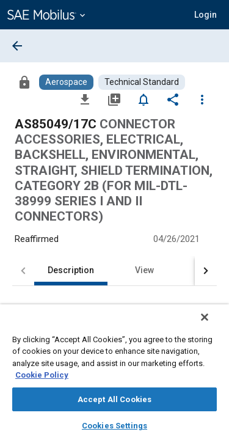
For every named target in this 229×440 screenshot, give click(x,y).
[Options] (202, 99)
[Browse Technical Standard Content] (141, 82)
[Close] (213, 325)
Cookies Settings (114, 425)
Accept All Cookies (114, 399)
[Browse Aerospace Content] (66, 82)
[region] (114, 376)
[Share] (173, 99)
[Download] (85, 99)
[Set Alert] (143, 99)
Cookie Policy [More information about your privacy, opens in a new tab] (41, 375)
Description (71, 270)
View (144, 270)
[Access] (24, 82)
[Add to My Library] (114, 99)
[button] (205, 15)
